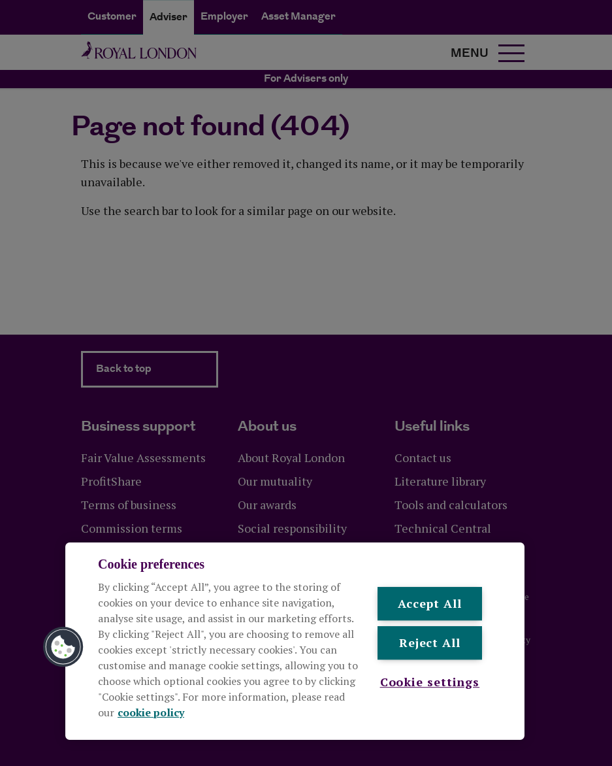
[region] (294, 641)
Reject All (429, 643)
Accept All (430, 603)
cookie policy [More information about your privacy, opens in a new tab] (151, 712)
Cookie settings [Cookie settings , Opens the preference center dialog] (430, 682)
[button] (63, 647)
